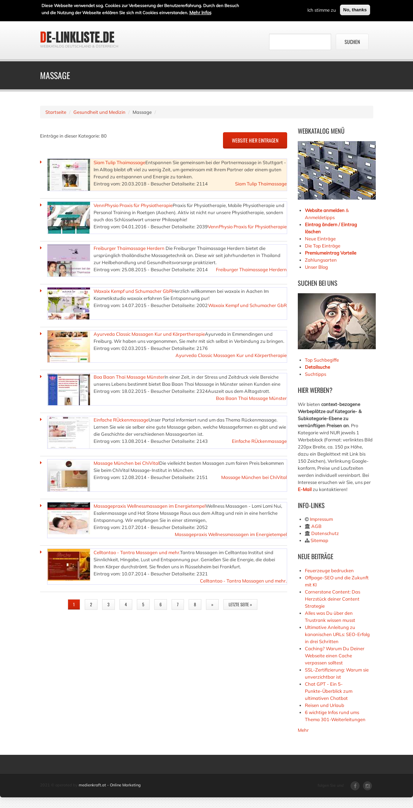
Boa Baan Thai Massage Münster (129, 377)
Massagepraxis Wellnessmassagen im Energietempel (150, 506)
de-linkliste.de (77, 37)
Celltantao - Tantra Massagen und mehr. (137, 552)
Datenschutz (325, 533)
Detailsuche (317, 367)
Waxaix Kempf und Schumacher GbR (133, 291)
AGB (316, 526)
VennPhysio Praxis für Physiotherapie (133, 205)
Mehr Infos (200, 11)
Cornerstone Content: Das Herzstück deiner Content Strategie (332, 599)
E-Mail (305, 489)
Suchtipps (315, 374)
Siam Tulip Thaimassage (119, 162)
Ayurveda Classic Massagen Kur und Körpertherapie (149, 334)
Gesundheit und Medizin (99, 112)
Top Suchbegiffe (322, 360)
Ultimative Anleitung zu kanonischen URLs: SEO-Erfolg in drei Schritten (337, 634)
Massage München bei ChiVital (126, 463)
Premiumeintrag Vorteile (330, 253)
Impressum (321, 519)
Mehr (303, 730)
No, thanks (355, 8)
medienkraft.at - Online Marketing (110, 784)
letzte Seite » (240, 604)
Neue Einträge (320, 238)
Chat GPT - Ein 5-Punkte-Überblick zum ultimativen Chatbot (328, 691)
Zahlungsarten (321, 260)
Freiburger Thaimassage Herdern (130, 248)
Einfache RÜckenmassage (121, 420)
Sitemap (319, 540)
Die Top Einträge (322, 246)
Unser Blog (317, 267)
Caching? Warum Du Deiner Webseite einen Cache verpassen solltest (334, 655)
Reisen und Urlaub (324, 705)
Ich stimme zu (321, 9)
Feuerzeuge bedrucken (329, 570)
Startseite (55, 112)
